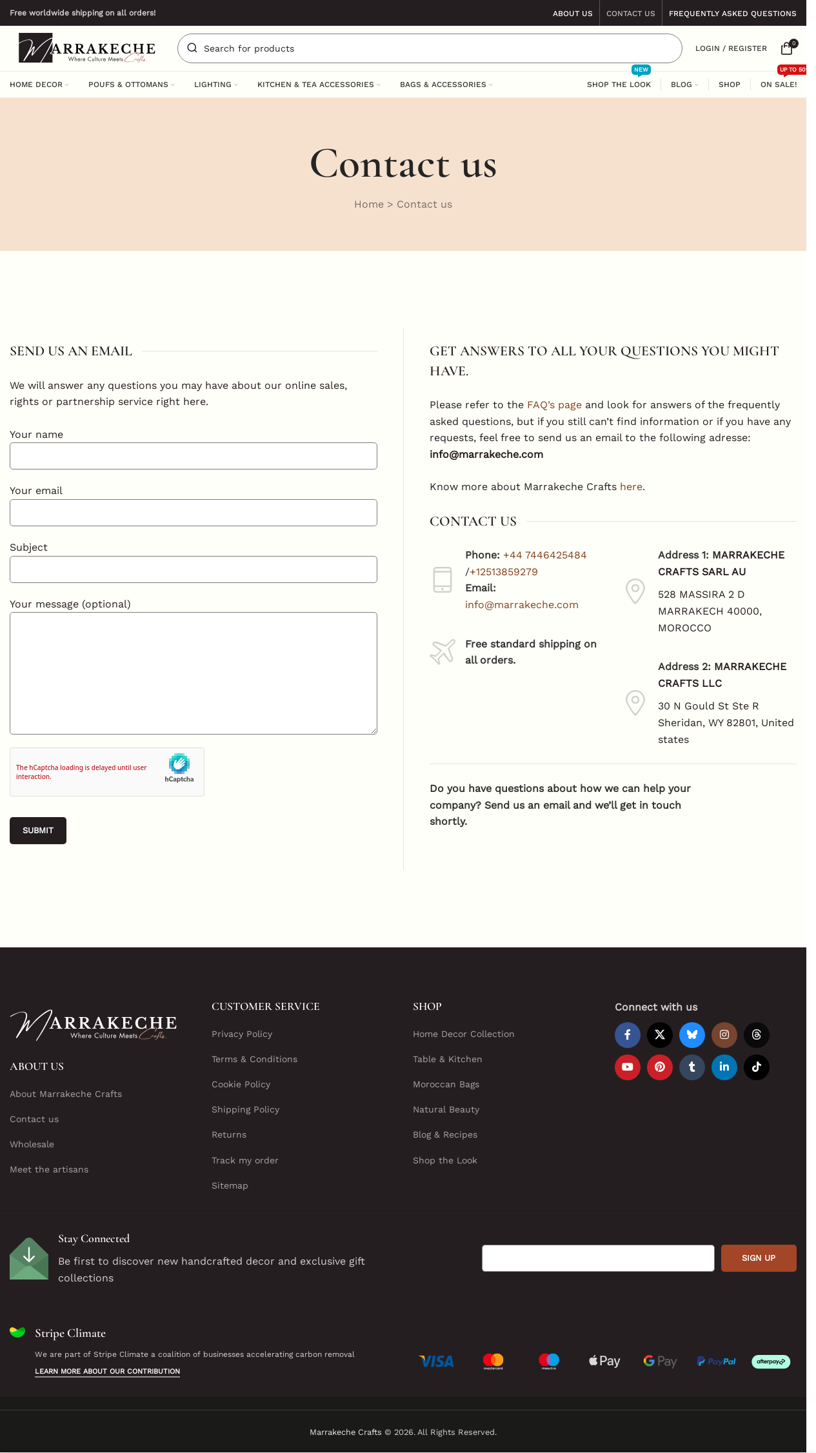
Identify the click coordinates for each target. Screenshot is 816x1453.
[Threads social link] (757, 1035)
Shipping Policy (245, 1110)
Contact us (34, 1119)
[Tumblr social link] (692, 1067)
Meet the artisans (49, 1170)
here (631, 487)
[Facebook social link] (628, 1035)
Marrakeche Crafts (346, 1432)
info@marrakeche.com (522, 605)
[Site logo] (87, 47)
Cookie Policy (241, 1085)
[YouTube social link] (628, 1067)
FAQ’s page (554, 405)
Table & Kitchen (448, 1059)
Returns (229, 1135)
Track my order (245, 1160)
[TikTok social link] (757, 1067)
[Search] (429, 48)
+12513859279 (504, 572)
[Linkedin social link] (724, 1067)
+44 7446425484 (545, 556)
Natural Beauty (446, 1110)
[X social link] (660, 1035)
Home (369, 204)
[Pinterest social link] (660, 1067)
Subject (193, 558)
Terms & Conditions (254, 1059)
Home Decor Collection (464, 1034)
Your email (193, 502)
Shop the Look (445, 1160)
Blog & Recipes (445, 1135)
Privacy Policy (242, 1034)
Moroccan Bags (446, 1085)
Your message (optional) (193, 638)
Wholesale (32, 1145)
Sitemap (230, 1185)
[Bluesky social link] (692, 1035)
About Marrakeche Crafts (66, 1094)
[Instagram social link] (724, 1035)
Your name (193, 445)
